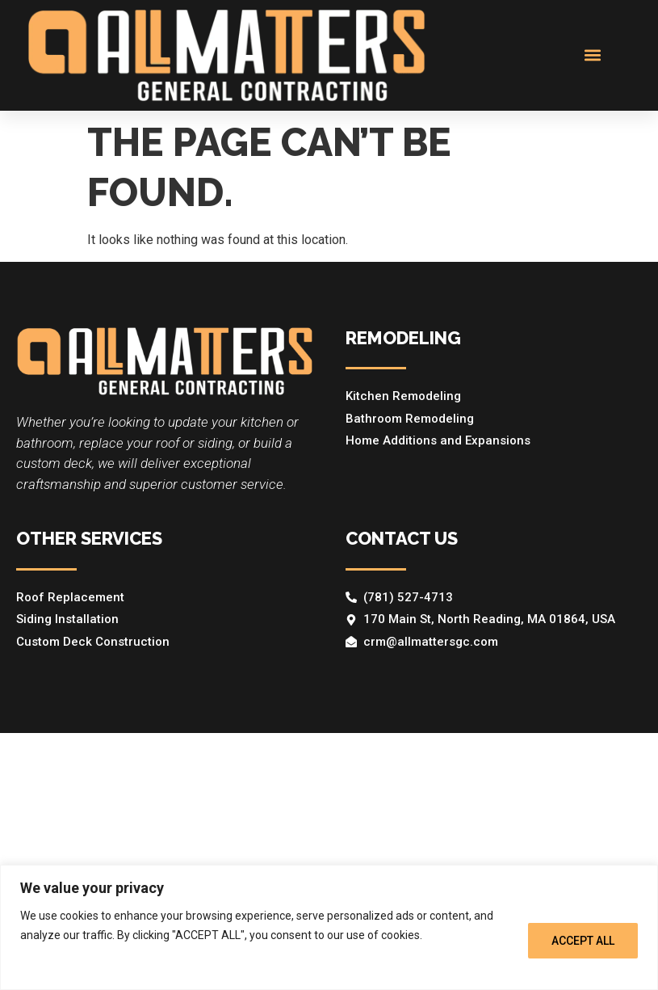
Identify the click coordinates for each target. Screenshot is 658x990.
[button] (592, 55)
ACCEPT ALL (582, 940)
